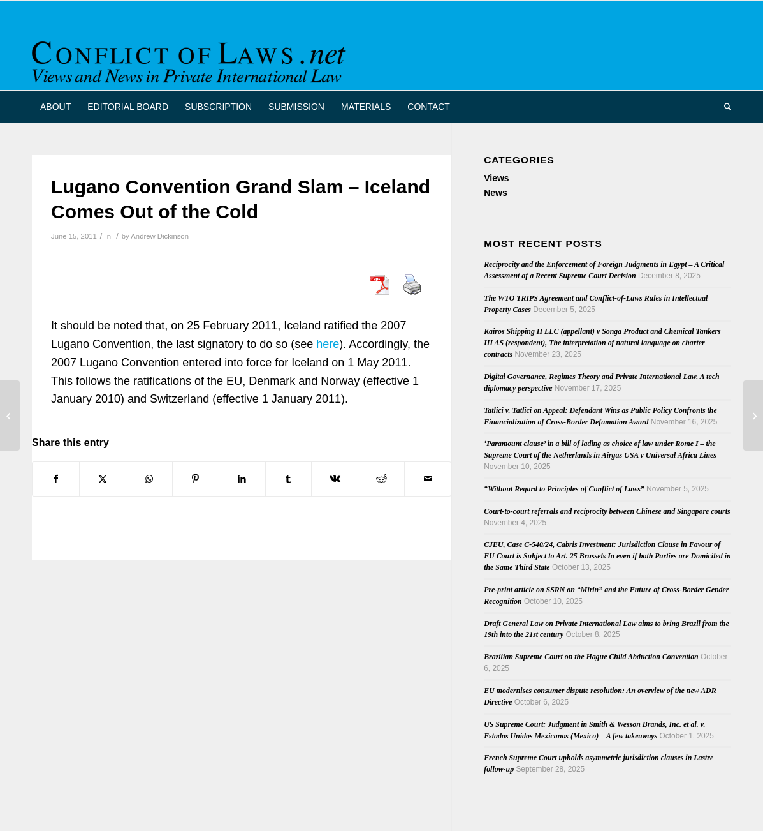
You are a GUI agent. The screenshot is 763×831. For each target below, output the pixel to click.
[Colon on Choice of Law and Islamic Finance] (753, 415)
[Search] (723, 107)
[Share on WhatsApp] (149, 479)
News (495, 193)
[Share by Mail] (428, 479)
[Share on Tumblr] (289, 479)
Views (496, 178)
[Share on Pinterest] (196, 479)
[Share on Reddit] (381, 479)
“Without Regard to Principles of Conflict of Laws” (564, 488)
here (327, 344)
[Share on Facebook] (56, 479)
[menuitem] (55, 107)
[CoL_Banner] (191, 56)
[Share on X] (103, 479)
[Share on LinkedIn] (242, 479)
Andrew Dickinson (160, 236)
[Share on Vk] (335, 479)
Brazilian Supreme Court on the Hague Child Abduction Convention (591, 656)
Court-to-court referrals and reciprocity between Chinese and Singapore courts (607, 511)
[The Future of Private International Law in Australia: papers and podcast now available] (10, 415)
